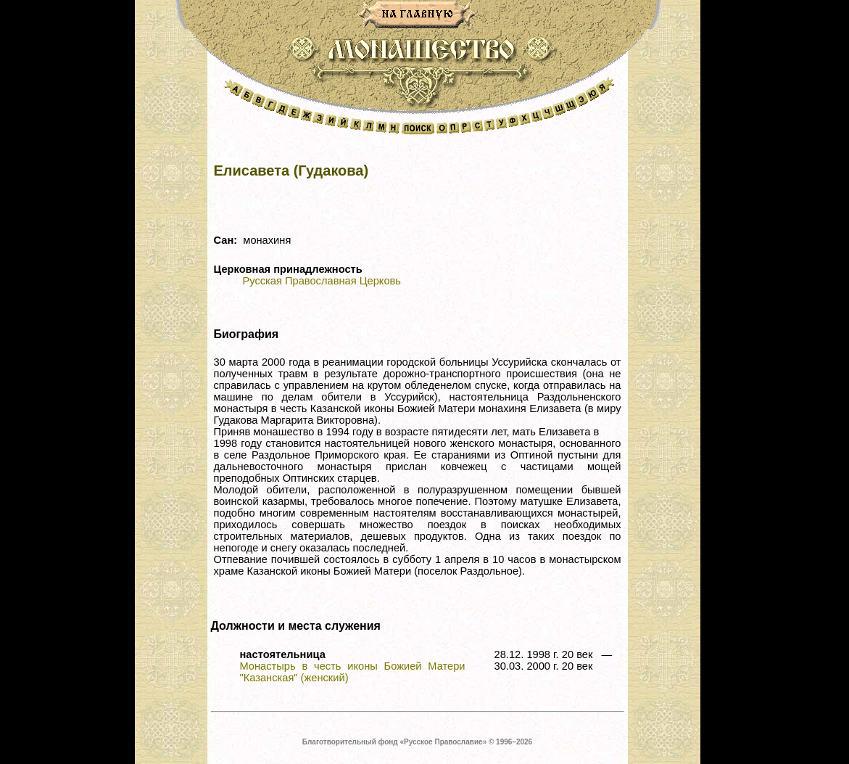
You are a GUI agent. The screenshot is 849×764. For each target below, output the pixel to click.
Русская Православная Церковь (322, 281)
